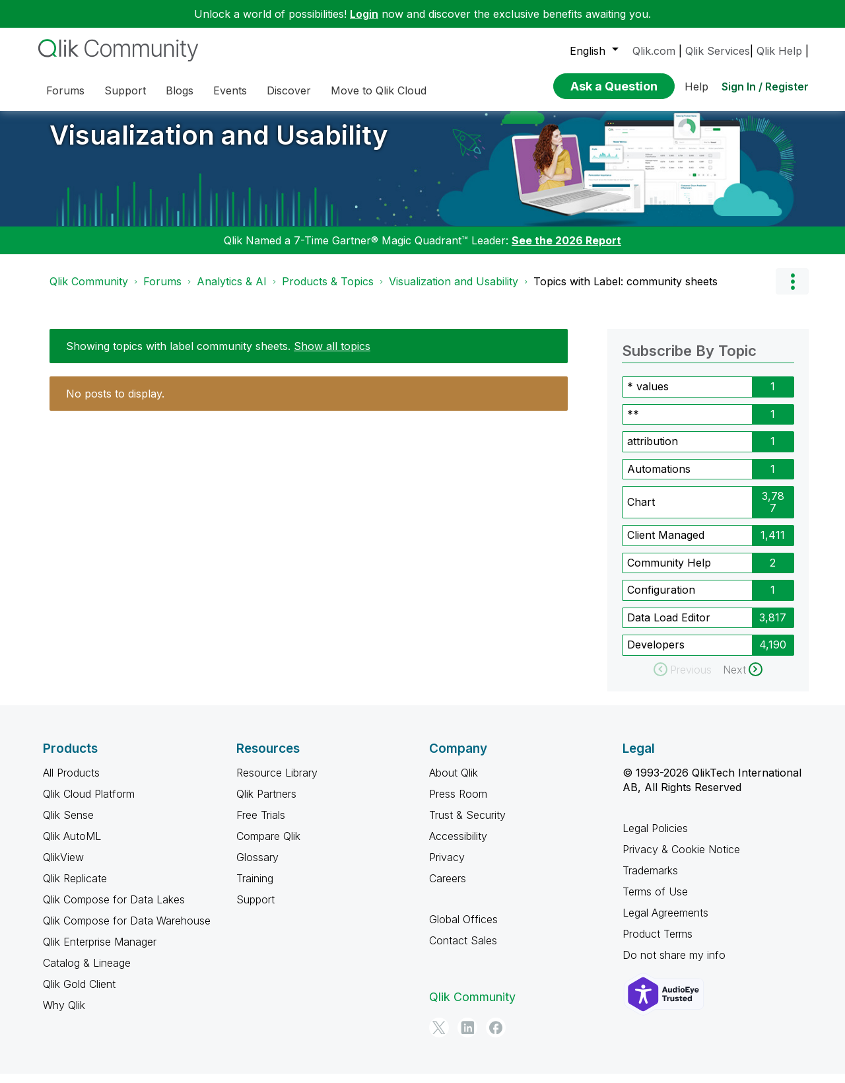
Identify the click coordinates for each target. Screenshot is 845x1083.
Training (254, 888)
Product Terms (658, 943)
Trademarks (650, 880)
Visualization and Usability (219, 145)
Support (255, 909)
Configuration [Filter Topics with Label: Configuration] (661, 599)
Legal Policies (655, 838)
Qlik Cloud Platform (89, 803)
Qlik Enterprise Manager (99, 951)
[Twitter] (439, 1037)
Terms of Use (655, 901)
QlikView (63, 867)
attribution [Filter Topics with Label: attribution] (652, 451)
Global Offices (463, 929)
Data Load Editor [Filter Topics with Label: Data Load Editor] (668, 627)
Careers (447, 888)
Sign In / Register (765, 86)
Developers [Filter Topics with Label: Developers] (656, 654)
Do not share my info (674, 964)
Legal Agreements (665, 922)
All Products (71, 782)
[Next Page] (742, 679)
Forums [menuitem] (65, 90)
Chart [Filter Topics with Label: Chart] (641, 511)
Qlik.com (653, 50)
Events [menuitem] (230, 90)
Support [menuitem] (125, 90)
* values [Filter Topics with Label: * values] (648, 396)
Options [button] (792, 291)
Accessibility (458, 846)
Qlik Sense (68, 824)
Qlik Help (779, 50)
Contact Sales (463, 950)
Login (364, 13)
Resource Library (277, 782)
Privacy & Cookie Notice (681, 859)
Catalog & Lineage (87, 972)
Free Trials (260, 824)
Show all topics (332, 356)
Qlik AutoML (72, 846)
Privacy (447, 867)
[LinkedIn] (467, 1037)
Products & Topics (328, 291)
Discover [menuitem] (289, 90)
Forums (162, 291)
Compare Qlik (268, 846)
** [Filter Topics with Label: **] (633, 424)
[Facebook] (496, 1037)
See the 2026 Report (566, 250)
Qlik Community (89, 291)
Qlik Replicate (75, 888)
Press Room (458, 803)
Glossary (257, 867)
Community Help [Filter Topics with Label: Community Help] (669, 572)
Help (696, 86)
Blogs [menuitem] (179, 90)
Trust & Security (467, 824)
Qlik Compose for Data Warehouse (127, 930)
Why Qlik (64, 1015)
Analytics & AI (232, 291)
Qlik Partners (266, 803)
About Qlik (453, 782)
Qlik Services (717, 50)
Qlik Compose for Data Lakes (114, 909)
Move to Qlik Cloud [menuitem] (378, 90)
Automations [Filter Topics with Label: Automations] (659, 478)
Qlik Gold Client (79, 993)
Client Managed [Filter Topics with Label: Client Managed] (665, 544)
